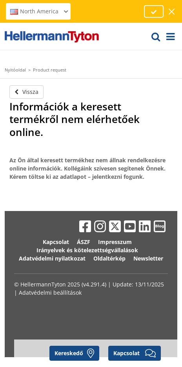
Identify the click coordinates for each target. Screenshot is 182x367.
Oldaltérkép (109, 258)
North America (39, 11)
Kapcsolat (56, 242)
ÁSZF (83, 242)
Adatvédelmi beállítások (50, 292)
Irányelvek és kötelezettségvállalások (87, 250)
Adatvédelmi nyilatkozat (52, 258)
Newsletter (148, 258)
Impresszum (115, 242)
